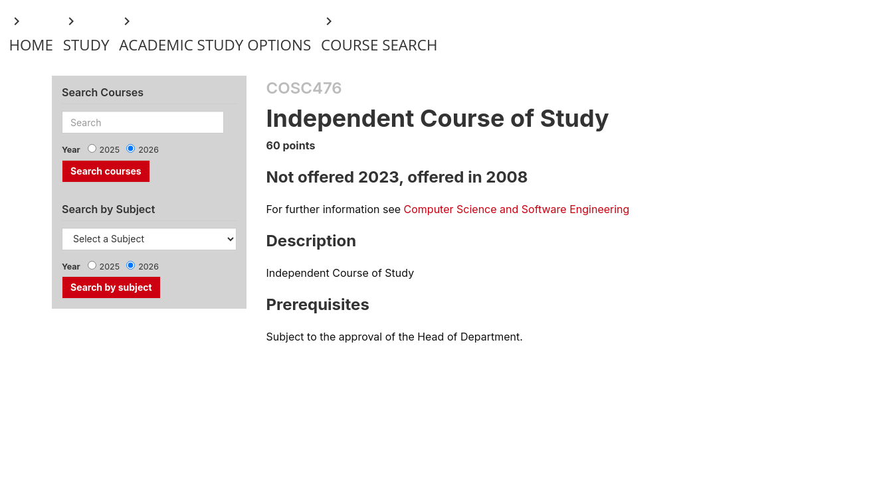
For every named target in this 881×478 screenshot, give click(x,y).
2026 (148, 150)
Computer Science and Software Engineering (517, 209)
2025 (110, 150)
